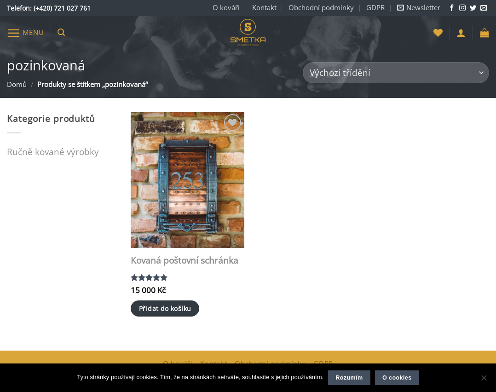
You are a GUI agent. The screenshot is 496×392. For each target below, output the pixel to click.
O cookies (397, 378)
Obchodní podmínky (321, 7)
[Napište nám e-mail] (483, 8)
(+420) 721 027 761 (62, 8)
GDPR (375, 7)
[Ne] (483, 380)
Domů (17, 84)
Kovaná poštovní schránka (184, 260)
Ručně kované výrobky (53, 151)
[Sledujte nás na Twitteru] (473, 8)
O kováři (226, 7)
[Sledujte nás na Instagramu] (462, 8)
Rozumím (349, 378)
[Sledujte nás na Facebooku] (452, 8)
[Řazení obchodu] (396, 73)
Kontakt (264, 7)
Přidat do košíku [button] (165, 308)
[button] (418, 8)
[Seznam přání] (438, 33)
